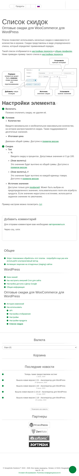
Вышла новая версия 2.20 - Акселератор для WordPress (40, 386)
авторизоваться (57, 224)
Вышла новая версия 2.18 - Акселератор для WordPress (40, 398)
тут (40, 204)
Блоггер (38, 2)
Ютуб (20, 2)
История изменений (15, 304)
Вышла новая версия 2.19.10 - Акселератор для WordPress (41, 392)
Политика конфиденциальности (48, 473)
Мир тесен (31, 462)
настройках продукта (42, 51)
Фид (42, 462)
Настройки (14, 317)
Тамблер (29, 2)
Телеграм (44, 2)
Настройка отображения (20, 314)
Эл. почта (47, 462)
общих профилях (63, 51)
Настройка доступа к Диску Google (22, 284)
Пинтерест (26, 2)
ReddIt (35, 2)
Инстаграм (23, 2)
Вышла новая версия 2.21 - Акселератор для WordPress (40, 380)
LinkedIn (41, 2)
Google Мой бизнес (10, 2)
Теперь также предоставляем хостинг (41, 374)
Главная (11, 6)
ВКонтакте (71, 457)
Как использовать (14, 307)
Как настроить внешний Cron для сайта (24, 280)
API (10, 310)
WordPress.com (32, 2)
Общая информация (16, 287)
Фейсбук (13, 2)
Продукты (20, 6)
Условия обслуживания (27, 473)
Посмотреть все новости (39, 409)
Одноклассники (36, 462)
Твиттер (17, 2)
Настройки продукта (18, 320)
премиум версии (50, 141)
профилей (35, 187)
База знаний (12, 277)
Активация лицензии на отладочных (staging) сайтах (29, 264)
